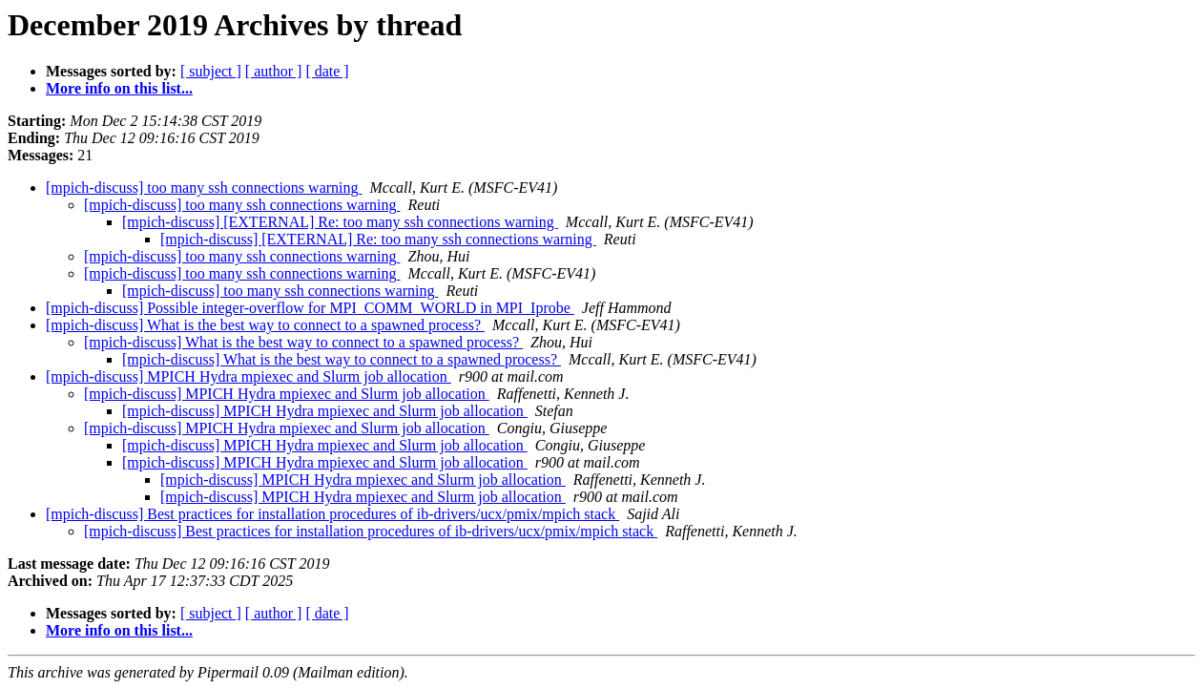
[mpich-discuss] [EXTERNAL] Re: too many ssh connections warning (340, 222)
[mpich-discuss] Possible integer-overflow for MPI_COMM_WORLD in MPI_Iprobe (310, 308)
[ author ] (273, 71)
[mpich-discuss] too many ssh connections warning (204, 187)
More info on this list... (119, 88)
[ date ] (326, 71)
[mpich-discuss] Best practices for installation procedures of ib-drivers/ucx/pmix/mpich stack (332, 514)
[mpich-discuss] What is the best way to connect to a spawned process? (265, 325)
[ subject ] (210, 71)
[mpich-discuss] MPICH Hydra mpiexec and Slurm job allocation (248, 376)
